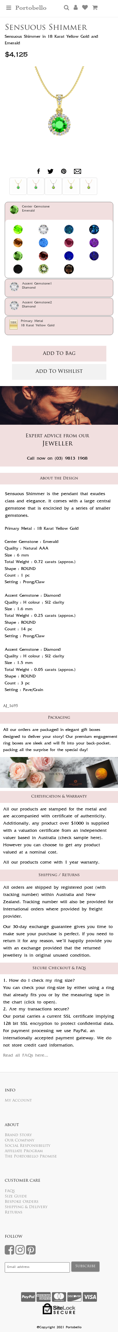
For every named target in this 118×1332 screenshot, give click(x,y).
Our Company (19, 1140)
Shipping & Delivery (26, 1207)
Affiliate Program (24, 1151)
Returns (13, 1212)
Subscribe (85, 1266)
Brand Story (18, 1135)
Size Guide (16, 1196)
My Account (18, 1101)
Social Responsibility (27, 1146)
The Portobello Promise (31, 1156)
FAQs (10, 1191)
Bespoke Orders (21, 1202)
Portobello (31, 8)
